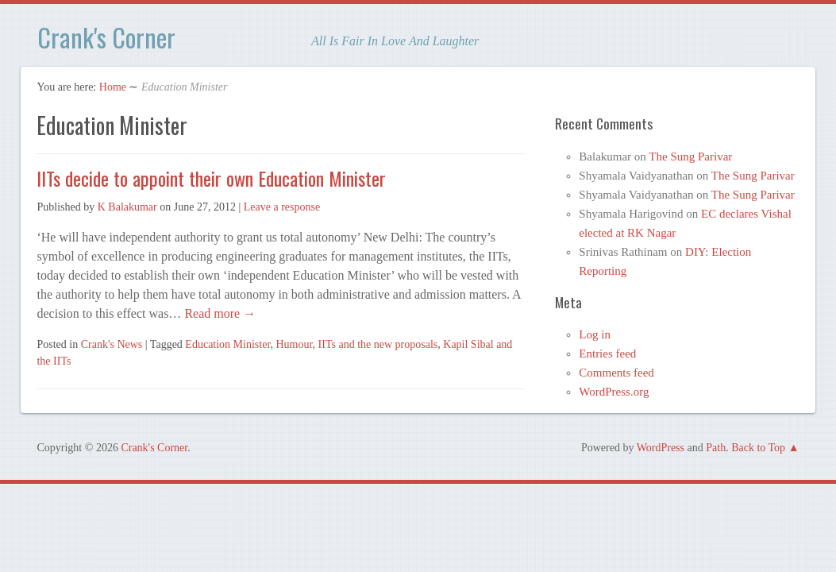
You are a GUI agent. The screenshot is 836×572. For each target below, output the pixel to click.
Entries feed (607, 353)
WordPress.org (614, 391)
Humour (294, 344)
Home (112, 87)
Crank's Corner (106, 37)
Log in (595, 334)
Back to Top (758, 448)
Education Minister (227, 344)
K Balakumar (127, 207)
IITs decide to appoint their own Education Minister (211, 178)
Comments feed (616, 372)
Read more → (218, 313)
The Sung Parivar (690, 156)
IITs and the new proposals (378, 344)
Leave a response (282, 207)
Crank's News (112, 344)
